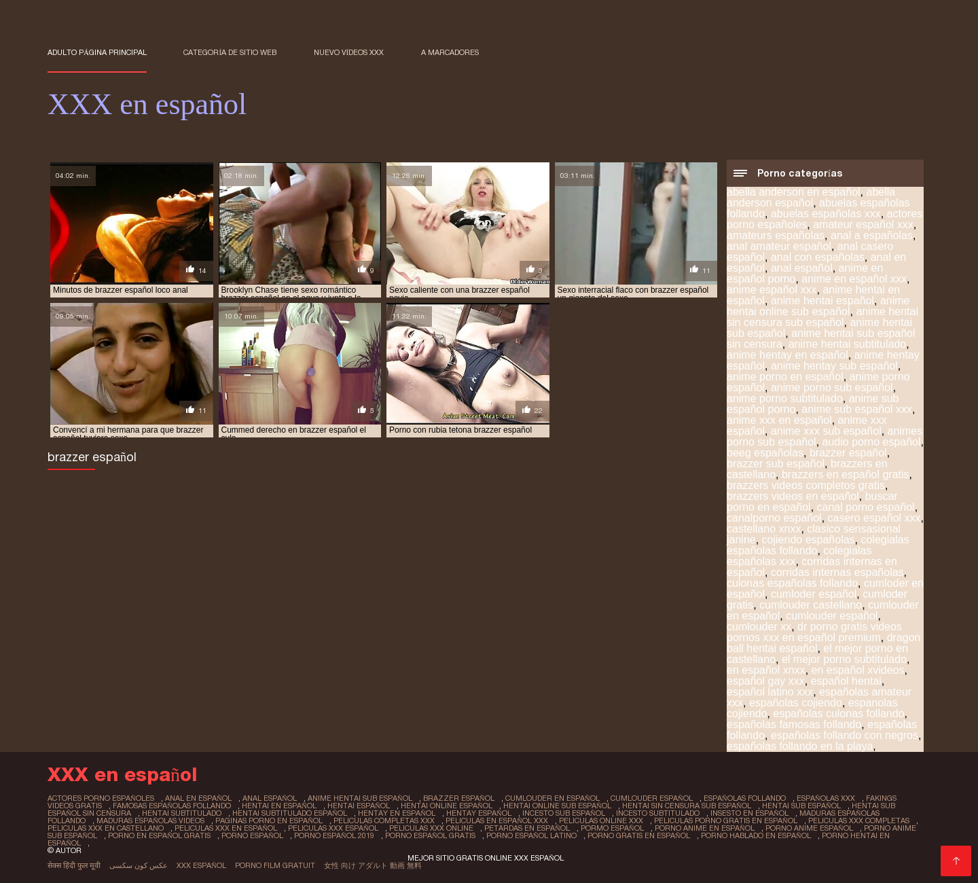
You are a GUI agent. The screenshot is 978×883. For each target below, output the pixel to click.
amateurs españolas (776, 235)
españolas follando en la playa (800, 746)
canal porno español (866, 507)
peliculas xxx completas (858, 820)
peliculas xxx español (333, 828)
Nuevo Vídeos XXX (349, 52)
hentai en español (279, 805)
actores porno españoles (101, 798)
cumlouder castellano (810, 605)
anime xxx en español (779, 420)
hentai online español (446, 805)
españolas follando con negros (844, 735)
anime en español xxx (854, 279)
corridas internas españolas (837, 572)
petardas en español (527, 828)
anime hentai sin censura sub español (822, 317)
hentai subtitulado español (289, 813)
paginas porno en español (269, 820)
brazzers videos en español (793, 496)
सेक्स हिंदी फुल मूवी (74, 865)
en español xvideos (858, 670)
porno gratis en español (638, 835)
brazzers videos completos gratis (806, 485)
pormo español (612, 828)
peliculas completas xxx (384, 820)
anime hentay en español (787, 355)
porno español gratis (430, 835)
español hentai (846, 681)
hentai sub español (801, 805)
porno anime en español (705, 828)
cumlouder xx (759, 626)
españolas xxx (826, 798)
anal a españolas (872, 235)
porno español (252, 835)
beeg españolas (765, 452)
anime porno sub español (832, 387)
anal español (802, 268)
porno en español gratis (159, 835)
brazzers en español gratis (845, 474)
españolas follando (745, 798)
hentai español (358, 805)
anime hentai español (822, 300)
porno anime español (809, 828)
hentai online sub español (557, 805)
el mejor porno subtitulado (844, 659)
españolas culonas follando (839, 713)
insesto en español (749, 813)
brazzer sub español (776, 463)
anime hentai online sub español (818, 306)
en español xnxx (766, 670)
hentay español (478, 813)
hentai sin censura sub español (686, 805)
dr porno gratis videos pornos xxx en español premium (814, 632)
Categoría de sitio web (229, 52)
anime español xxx (772, 289)
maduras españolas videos (150, 820)
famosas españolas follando (172, 805)
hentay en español (396, 813)
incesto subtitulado (658, 813)
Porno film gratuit (275, 865)
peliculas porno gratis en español (725, 820)
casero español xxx (874, 518)
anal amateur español (779, 246)
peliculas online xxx (601, 820)
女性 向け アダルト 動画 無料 (373, 865)
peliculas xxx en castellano (106, 828)
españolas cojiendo (795, 702)
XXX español (201, 865)
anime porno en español (785, 376)
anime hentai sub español (360, 798)
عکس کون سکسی (138, 865)
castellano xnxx (764, 529)
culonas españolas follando (792, 583)
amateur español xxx (863, 224)
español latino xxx (770, 692)
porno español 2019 (334, 835)
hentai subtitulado (181, 813)
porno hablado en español (756, 835)
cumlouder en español (552, 798)
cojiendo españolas (808, 539)
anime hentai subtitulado (847, 344)
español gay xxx (766, 681)
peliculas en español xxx (497, 820)
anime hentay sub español (834, 366)
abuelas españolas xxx (826, 213)
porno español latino (531, 835)
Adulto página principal (97, 52)
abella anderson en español (794, 192)
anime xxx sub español (826, 431)
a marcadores (450, 52)
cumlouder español (831, 615)
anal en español (198, 798)
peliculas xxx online (431, 828)
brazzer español (848, 452)
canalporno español (774, 518)
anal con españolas (818, 257)
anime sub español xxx (856, 409)
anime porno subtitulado (785, 398)
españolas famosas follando (794, 724)
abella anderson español (811, 197)
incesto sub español (563, 813)
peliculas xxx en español (226, 828)
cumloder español (813, 594)
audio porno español (871, 442)
